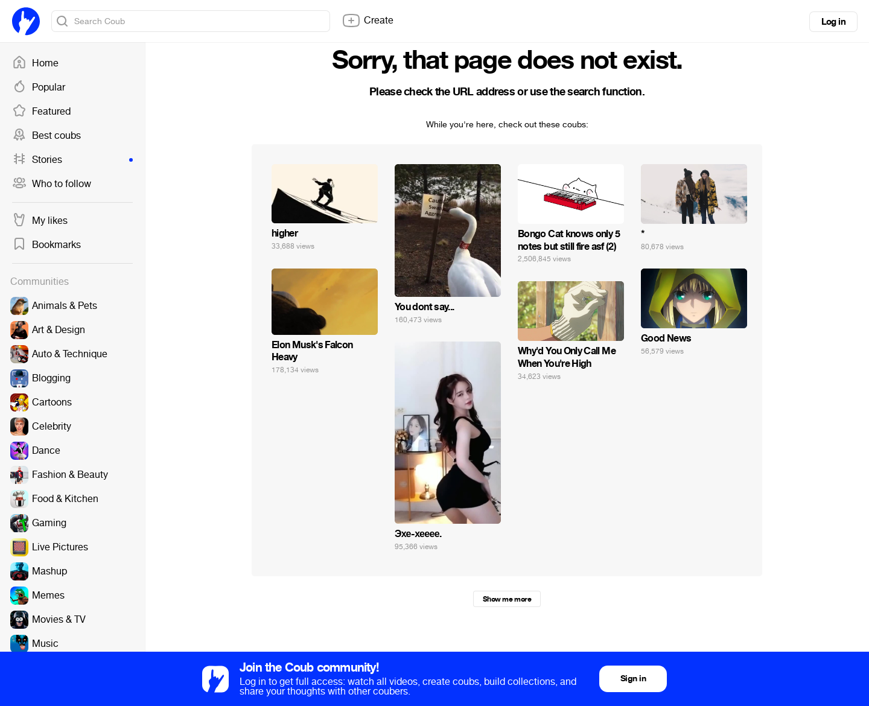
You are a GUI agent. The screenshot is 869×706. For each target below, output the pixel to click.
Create (367, 20)
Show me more (507, 599)
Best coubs (46, 135)
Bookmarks (46, 245)
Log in (833, 22)
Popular (38, 87)
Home (35, 63)
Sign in (633, 678)
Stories (72, 159)
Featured (41, 111)
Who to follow (51, 184)
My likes (40, 220)
